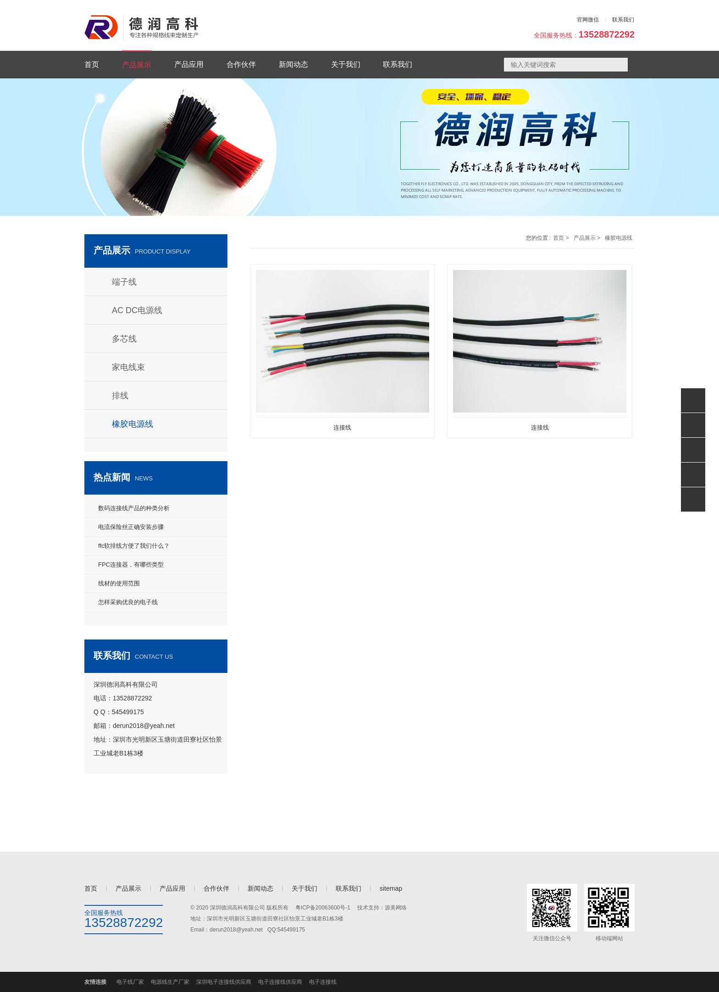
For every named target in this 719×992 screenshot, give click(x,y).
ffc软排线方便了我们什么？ (134, 545)
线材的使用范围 (119, 583)
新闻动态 (260, 888)
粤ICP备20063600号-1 (322, 907)
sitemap (391, 888)
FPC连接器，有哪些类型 (131, 564)
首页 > (561, 238)
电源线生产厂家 (170, 982)
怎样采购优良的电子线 (128, 602)
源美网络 (396, 907)
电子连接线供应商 (280, 982)
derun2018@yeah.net (236, 929)
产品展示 (128, 888)
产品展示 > (587, 238)
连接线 (342, 427)
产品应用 (172, 888)
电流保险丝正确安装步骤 (131, 527)
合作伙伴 (216, 888)
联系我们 (623, 20)
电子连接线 (323, 982)
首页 (90, 888)
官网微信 (588, 20)
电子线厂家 (130, 982)
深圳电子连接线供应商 (223, 982)
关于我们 (304, 888)
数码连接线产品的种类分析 (134, 508)
